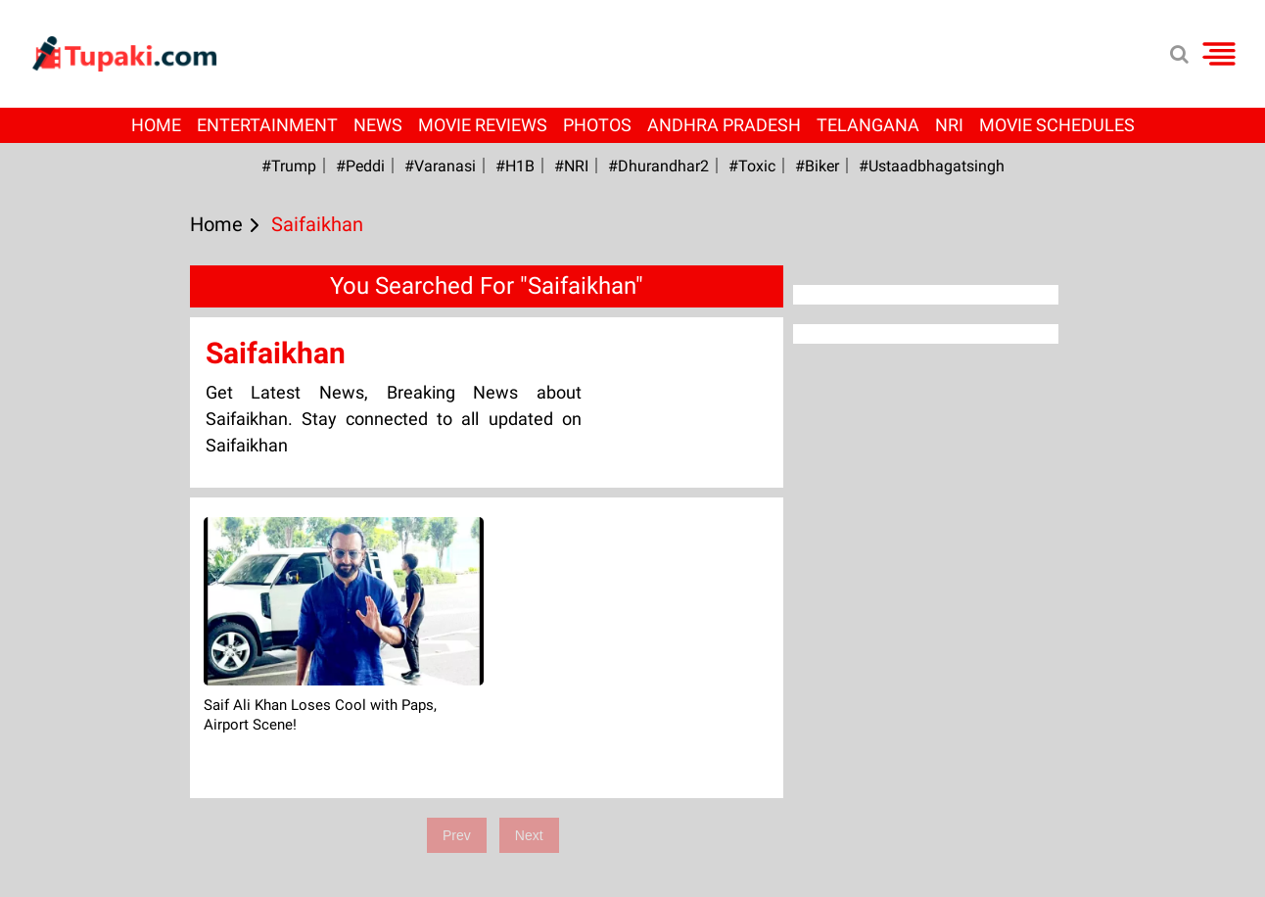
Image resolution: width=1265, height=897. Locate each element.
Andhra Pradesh (724, 125)
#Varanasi (440, 166)
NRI (949, 125)
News (377, 125)
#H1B (515, 166)
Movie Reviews (482, 125)
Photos (597, 125)
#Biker (817, 166)
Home (156, 125)
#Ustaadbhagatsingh (932, 166)
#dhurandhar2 (658, 166)
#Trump (288, 166)
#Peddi (360, 166)
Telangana (868, 125)
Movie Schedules (1057, 125)
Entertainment (267, 125)
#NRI (571, 166)
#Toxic (751, 166)
